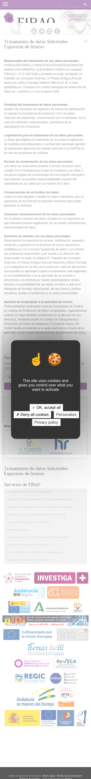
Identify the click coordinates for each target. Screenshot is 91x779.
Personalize (66, 415)
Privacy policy (46, 422)
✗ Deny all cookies (32, 415)
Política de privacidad (69, 775)
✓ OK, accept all (46, 407)
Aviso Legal (48, 775)
